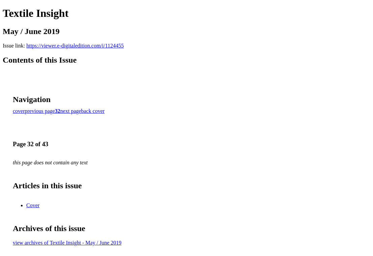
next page (70, 111)
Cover (32, 205)
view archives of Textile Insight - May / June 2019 (67, 243)
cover (19, 111)
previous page (40, 111)
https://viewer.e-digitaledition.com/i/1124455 (75, 46)
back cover (93, 111)
